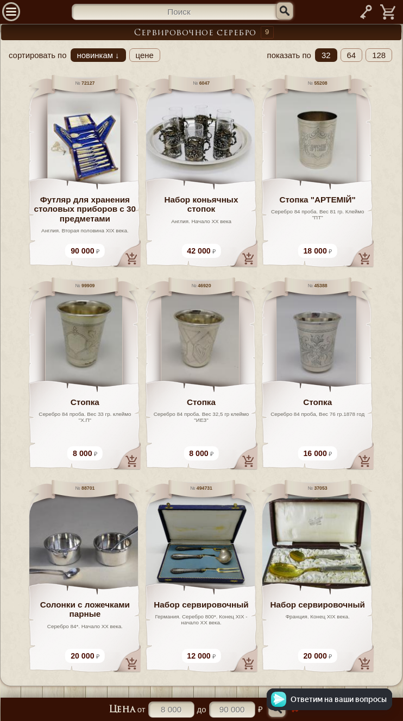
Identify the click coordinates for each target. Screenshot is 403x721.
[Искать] (284, 11)
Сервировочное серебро (195, 33)
